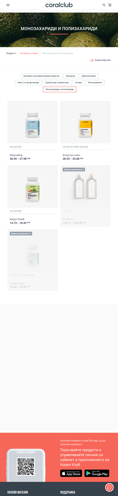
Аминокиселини (89, 76)
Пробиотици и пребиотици (57, 83)
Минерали (70, 76)
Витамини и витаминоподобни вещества (42, 76)
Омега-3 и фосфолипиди (28, 83)
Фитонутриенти (95, 83)
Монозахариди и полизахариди (60, 89)
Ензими (78, 83)
